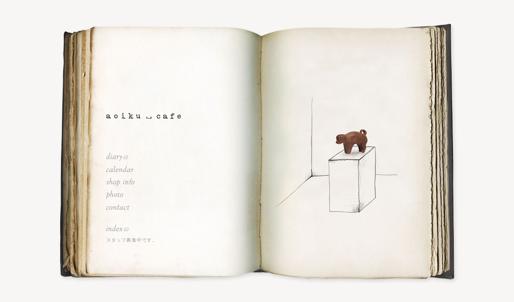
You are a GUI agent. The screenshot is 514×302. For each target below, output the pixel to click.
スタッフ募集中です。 (131, 239)
